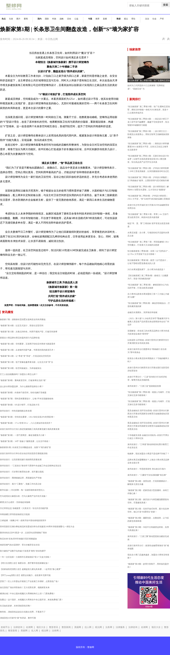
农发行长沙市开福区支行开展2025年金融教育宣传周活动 (148, 206)
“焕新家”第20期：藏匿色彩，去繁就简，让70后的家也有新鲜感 (148, 519)
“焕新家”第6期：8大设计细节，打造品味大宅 (19, 405)
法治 (147, 19)
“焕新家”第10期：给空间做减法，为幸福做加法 (20, 368)
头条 (11, 19)
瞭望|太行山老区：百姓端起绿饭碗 (15, 502)
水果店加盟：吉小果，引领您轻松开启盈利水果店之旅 (148, 234)
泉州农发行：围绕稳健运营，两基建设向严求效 (21, 478)
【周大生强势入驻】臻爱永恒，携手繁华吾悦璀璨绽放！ (25, 563)
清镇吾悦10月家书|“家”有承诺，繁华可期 (18, 618)
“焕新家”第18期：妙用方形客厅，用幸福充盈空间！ (148, 565)
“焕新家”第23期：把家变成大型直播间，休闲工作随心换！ (148, 492)
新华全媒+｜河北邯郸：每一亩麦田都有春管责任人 (22, 490)
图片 (18, 19)
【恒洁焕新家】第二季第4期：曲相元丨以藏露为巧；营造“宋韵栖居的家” (148, 277)
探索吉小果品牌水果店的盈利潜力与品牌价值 (20, 338)
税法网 (98, 627)
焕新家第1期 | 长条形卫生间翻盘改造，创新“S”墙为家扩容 (25, 447)
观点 (126, 19)
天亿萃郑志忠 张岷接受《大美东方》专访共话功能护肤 (24, 508)
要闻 (26, 19)
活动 (69, 19)
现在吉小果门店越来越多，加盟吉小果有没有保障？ (148, 556)
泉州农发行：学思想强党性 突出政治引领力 (147, 469)
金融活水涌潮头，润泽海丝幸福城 (142, 312)
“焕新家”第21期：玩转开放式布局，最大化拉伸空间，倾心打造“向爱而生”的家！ (148, 510)
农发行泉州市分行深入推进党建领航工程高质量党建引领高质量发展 (30, 429)
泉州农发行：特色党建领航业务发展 (16, 411)
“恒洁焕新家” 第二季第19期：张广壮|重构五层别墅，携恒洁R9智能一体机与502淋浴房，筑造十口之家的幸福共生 (149, 110)
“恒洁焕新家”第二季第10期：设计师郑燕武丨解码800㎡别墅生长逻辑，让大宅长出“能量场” (148, 188)
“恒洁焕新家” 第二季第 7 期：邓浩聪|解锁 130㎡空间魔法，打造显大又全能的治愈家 (148, 243)
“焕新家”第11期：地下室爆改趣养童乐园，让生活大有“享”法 (26, 362)
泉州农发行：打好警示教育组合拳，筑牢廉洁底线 (22, 472)
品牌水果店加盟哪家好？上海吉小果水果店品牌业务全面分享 (148, 461)
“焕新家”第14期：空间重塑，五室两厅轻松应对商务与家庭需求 (27, 344)
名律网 (29, 627)
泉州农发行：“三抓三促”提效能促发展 (144, 386)
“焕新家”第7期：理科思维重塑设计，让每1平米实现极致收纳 (26, 399)
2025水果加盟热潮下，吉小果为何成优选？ (146, 269)
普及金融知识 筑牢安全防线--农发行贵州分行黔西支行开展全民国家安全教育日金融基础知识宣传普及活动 (148, 414)
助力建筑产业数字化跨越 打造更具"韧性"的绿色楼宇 (23, 551)
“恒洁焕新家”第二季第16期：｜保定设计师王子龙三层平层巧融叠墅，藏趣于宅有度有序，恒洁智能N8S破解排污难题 (148, 122)
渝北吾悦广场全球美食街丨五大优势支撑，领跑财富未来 (25, 587)
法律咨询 (17, 627)
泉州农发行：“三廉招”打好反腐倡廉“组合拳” (147, 475)
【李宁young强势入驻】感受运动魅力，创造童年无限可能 (25, 575)
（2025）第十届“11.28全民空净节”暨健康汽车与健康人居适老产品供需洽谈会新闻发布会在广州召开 (148, 321)
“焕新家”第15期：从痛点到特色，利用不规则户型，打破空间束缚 (28, 332)
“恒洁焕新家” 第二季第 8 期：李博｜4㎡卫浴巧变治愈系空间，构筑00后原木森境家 (148, 215)
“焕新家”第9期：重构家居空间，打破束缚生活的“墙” (23, 380)
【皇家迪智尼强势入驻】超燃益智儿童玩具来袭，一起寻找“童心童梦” (30, 569)
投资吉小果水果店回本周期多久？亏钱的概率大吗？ (148, 360)
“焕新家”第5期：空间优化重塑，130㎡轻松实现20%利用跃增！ (27, 417)
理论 (133, 19)
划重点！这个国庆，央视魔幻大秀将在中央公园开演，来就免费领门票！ (31, 600)
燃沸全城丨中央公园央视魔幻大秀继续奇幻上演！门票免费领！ (28, 594)
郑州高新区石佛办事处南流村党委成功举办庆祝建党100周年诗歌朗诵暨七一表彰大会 (37, 527)
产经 (162, 19)
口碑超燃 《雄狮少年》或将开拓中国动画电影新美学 (23, 520)
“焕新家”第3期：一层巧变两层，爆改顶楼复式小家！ (23, 435)
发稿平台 (5, 627)
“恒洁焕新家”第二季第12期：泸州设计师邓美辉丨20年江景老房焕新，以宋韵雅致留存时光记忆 (148, 169)
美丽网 (77, 627)
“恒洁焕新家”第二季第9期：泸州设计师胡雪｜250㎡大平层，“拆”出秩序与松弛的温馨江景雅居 (149, 197)
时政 (54, 19)
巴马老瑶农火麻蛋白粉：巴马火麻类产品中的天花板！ (24, 496)
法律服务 (120, 627)
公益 (76, 19)
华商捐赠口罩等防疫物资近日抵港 (15, 514)
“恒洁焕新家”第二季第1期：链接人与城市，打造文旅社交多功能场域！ (149, 393)
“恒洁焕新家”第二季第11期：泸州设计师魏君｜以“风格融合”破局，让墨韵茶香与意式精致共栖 (148, 179)
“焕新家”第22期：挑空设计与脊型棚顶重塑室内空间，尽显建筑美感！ (148, 501)
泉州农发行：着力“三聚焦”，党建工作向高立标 (20, 484)
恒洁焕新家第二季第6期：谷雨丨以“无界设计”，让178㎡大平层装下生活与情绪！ (149, 252)
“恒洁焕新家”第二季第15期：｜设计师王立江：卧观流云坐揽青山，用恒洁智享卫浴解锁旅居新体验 (148, 134)
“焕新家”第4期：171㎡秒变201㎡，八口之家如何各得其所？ (26, 423)
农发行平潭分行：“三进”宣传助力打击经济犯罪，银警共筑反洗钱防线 (147, 378)
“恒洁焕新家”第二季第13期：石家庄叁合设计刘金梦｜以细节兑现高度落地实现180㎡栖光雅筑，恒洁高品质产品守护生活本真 (148, 159)
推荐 (97, 19)
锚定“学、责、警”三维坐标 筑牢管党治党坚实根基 (148, 225)
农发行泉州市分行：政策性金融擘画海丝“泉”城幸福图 (148, 547)
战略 (62, 19)
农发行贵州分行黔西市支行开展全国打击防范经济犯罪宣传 (148, 369)
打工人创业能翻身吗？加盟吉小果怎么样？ (19, 374)
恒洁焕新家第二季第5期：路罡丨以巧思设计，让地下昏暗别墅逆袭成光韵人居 (148, 261)
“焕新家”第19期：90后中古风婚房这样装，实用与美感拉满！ (148, 528)
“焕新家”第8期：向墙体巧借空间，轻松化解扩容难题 (23, 393)
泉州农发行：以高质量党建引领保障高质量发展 (21, 460)
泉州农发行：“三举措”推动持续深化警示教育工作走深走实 (148, 446)
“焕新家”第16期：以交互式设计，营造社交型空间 (21, 326)
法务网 (108, 627)
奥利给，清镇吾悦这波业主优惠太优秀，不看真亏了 (23, 612)
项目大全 (40, 627)
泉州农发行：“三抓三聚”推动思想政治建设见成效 (148, 538)
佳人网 (88, 627)
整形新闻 (66, 627)
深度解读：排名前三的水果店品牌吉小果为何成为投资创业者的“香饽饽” (148, 332)
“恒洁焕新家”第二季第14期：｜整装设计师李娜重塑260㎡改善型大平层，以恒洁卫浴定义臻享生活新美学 (148, 147)
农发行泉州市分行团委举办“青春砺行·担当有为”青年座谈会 (147, 350)
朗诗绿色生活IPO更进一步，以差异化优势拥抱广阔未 (23, 533)
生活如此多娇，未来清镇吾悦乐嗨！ (16, 606)
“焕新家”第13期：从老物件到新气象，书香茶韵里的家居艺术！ (27, 350)
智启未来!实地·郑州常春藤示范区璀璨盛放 (18, 539)
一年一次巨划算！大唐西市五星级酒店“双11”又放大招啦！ (25, 557)
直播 (105, 19)
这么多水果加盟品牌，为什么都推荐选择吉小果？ (22, 386)
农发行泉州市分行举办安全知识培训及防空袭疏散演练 (24, 453)
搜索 (165, 4)
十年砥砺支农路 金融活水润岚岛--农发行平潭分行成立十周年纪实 (148, 436)
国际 (47, 19)
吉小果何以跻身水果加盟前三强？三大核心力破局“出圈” (148, 295)
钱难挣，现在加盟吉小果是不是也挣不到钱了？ (148, 454)
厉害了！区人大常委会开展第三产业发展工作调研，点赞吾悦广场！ (30, 581)
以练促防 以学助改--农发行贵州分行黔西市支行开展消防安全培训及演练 (148, 341)
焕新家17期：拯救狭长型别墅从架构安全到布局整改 (23, 319)
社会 (154, 19)
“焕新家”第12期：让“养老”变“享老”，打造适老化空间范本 (25, 356)
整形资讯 (53, 627)
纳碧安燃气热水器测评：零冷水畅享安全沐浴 (20, 545)
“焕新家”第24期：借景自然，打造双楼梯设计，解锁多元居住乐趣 (148, 482)
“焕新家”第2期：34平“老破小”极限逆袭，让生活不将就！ (25, 441)
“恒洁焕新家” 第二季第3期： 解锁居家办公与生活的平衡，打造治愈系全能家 (148, 286)
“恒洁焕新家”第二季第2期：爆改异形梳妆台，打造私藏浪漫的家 (149, 304)
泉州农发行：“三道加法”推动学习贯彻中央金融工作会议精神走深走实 (30, 466)
